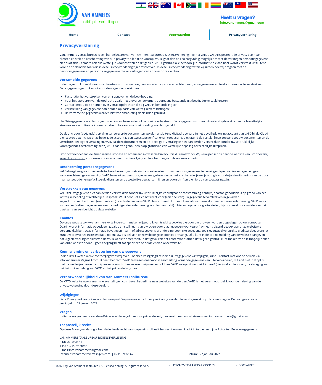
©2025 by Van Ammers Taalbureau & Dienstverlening (89, 366)
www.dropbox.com (72, 158)
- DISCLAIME (244, 365)
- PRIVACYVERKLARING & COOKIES (189, 365)
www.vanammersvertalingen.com (105, 222)
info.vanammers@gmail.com (88, 350)
